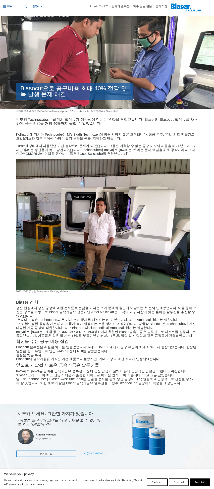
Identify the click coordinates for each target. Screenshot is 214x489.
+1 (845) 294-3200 (93, 453)
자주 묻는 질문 (142, 6)
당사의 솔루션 (120, 6)
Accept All (200, 482)
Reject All (179, 482)
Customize (157, 482)
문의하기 (44, 453)
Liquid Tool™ (99, 6)
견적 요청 (161, 6)
